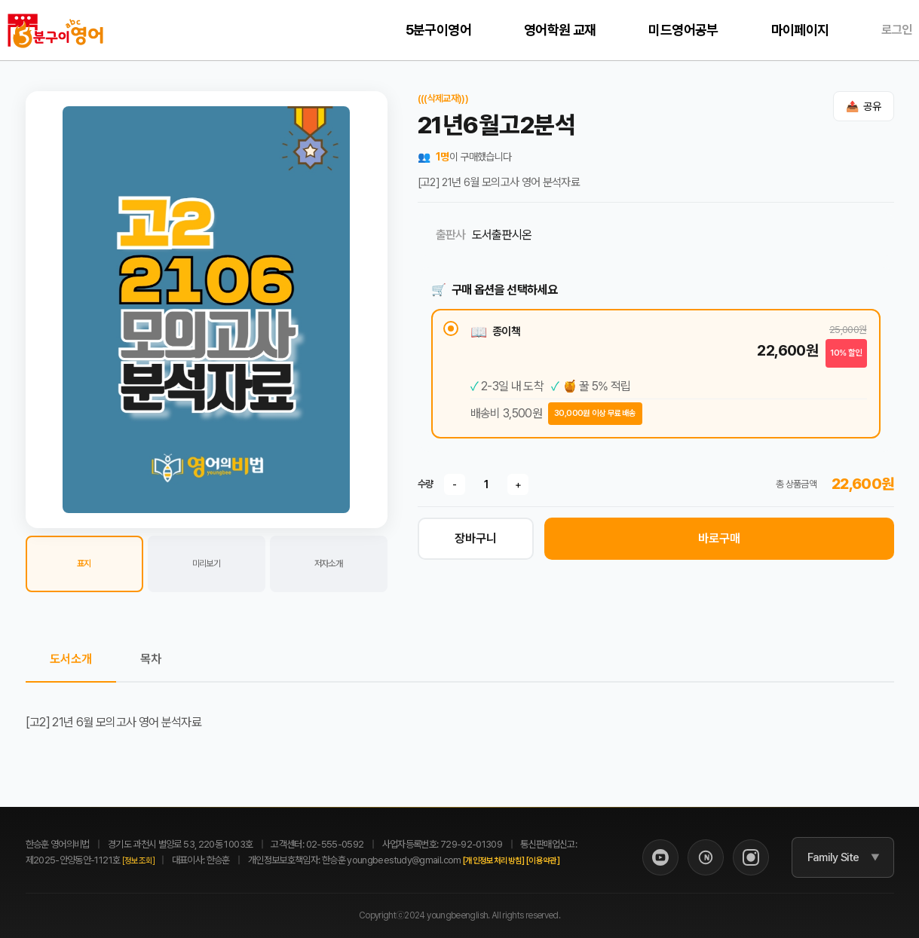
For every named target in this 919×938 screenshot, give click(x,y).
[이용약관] (542, 861)
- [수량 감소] (454, 484)
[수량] (486, 484)
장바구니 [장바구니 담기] (476, 538)
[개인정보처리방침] (494, 861)
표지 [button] (84, 563)
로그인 (896, 30)
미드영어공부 (683, 30)
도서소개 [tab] (71, 659)
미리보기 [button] (206, 563)
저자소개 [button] (328, 563)
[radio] (656, 373)
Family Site (833, 857)
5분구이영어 (438, 30)
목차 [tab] (150, 659)
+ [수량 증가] (518, 484)
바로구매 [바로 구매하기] (719, 538)
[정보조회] (138, 861)
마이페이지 (800, 30)
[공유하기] (863, 106)
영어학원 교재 (560, 30)
